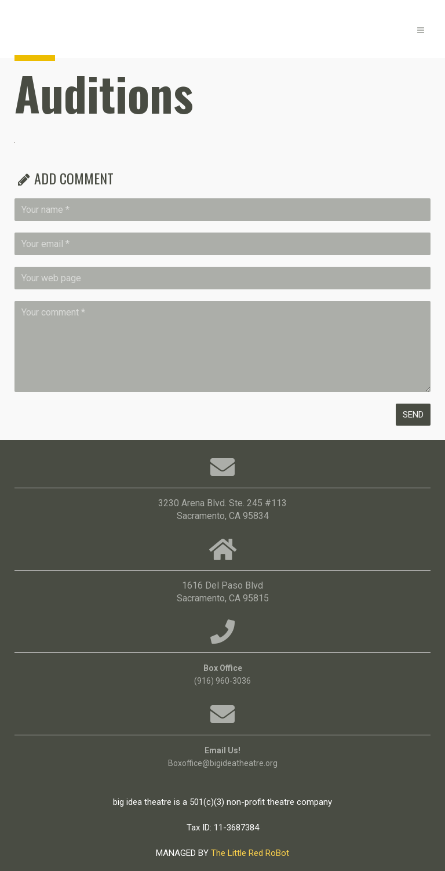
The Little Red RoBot (250, 853)
